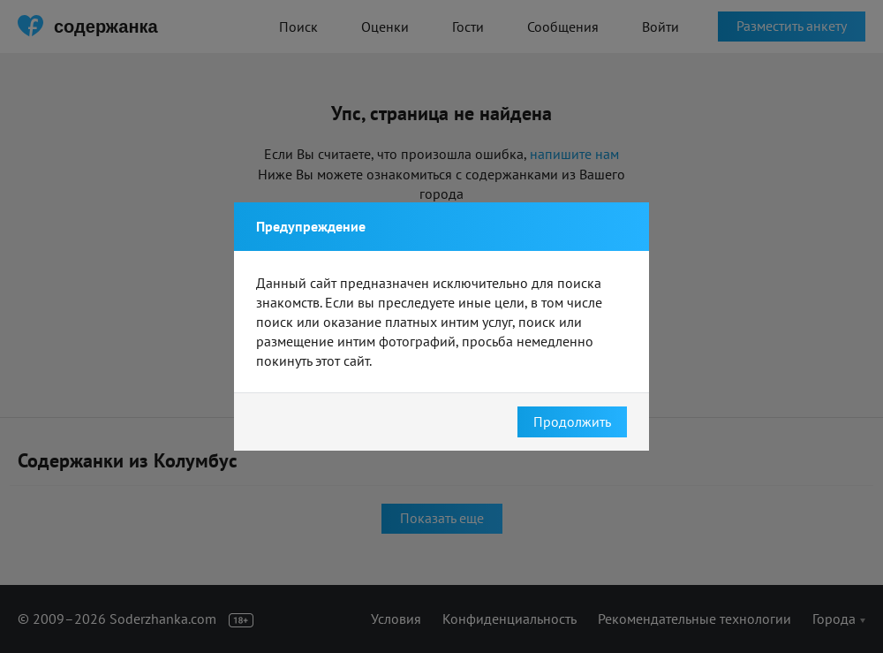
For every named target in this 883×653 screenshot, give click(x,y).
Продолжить (572, 421)
